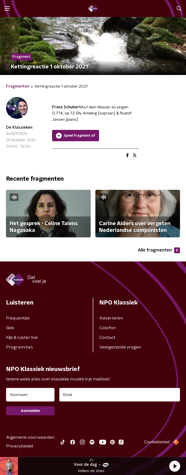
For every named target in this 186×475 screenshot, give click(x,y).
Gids (10, 328)
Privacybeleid (19, 446)
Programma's (19, 347)
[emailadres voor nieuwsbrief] (119, 394)
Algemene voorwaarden (30, 437)
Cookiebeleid (157, 442)
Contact (107, 337)
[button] (174, 466)
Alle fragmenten (159, 250)
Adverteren (111, 318)
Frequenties (18, 318)
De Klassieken (19, 127)
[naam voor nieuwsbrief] (30, 394)
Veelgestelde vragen (120, 347)
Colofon (107, 328)
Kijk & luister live (22, 337)
